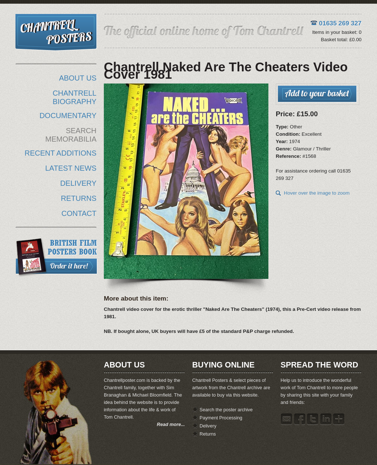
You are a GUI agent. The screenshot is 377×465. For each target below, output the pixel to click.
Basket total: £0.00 (341, 39)
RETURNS (78, 198)
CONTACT (78, 213)
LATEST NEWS (70, 168)
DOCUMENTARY (67, 115)
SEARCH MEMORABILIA (70, 135)
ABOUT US (77, 78)
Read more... (171, 424)
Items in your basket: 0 (337, 32)
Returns (208, 434)
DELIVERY (78, 183)
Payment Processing (221, 417)
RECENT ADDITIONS (60, 153)
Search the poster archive (226, 409)
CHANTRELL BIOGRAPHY (74, 97)
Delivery (208, 426)
